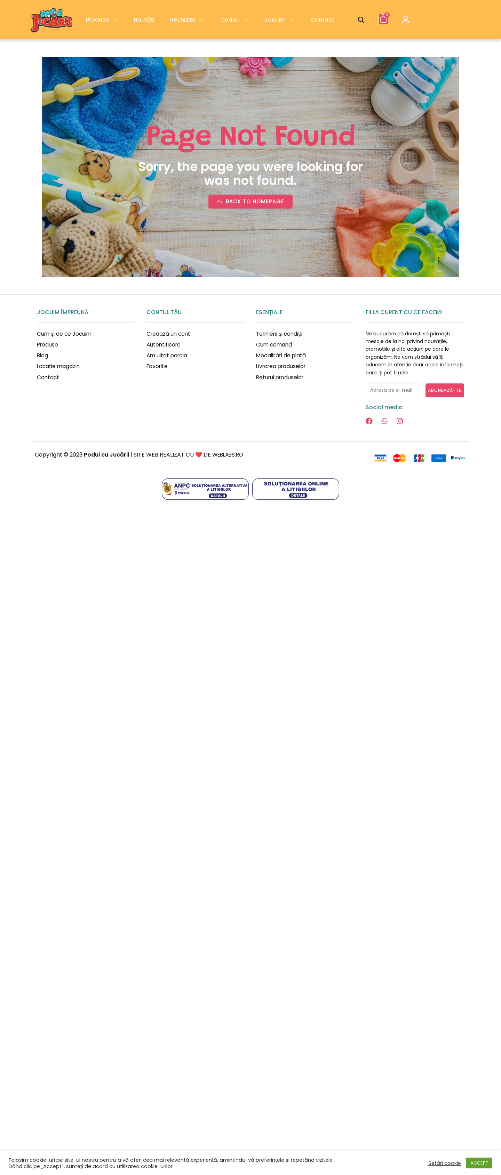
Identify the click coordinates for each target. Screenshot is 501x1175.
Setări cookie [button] (444, 1163)
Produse (102, 20)
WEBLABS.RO (229, 455)
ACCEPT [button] (479, 1163)
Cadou (234, 20)
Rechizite (187, 20)
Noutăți (144, 20)
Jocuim (279, 20)
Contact (322, 20)
